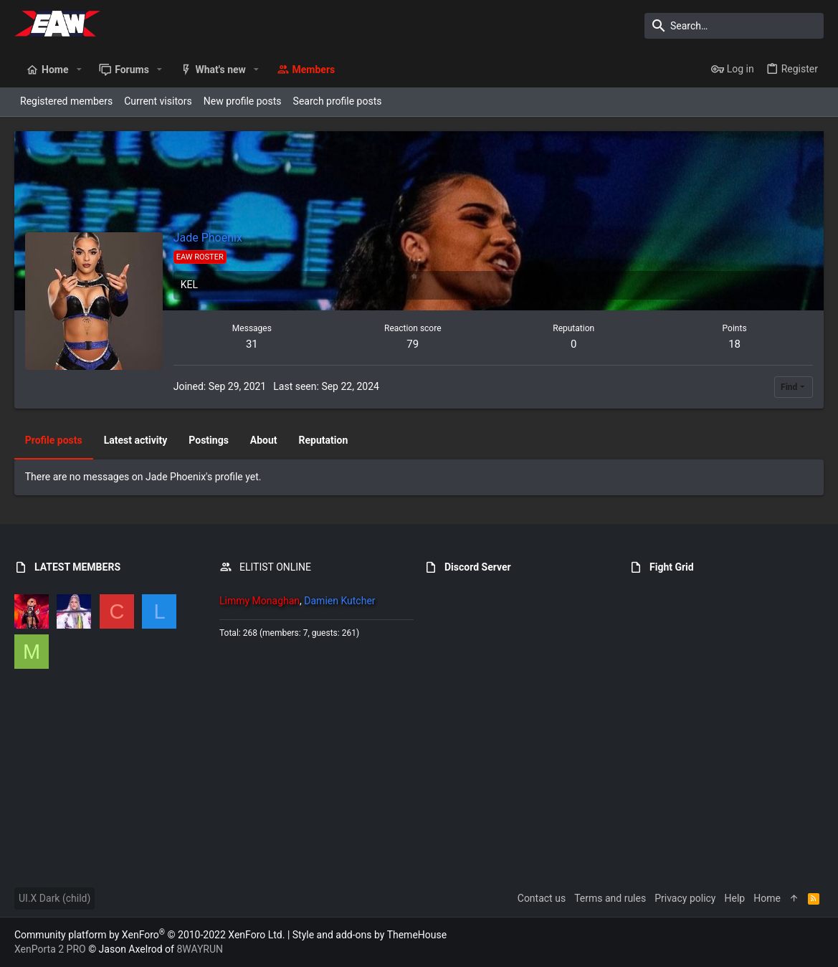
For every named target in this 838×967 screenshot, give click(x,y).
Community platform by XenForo (149, 934)
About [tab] (263, 440)
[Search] (734, 26)
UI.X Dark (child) (54, 898)
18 (734, 344)
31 (252, 344)
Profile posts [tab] (53, 440)
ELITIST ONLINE (275, 567)
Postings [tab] (209, 440)
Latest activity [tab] (136, 440)
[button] (78, 69)
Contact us (542, 898)
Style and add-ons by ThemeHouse (369, 934)
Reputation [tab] (323, 440)
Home (767, 898)
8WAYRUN (199, 949)
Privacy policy (684, 898)
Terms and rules (610, 898)
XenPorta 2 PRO (50, 949)
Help (735, 898)
